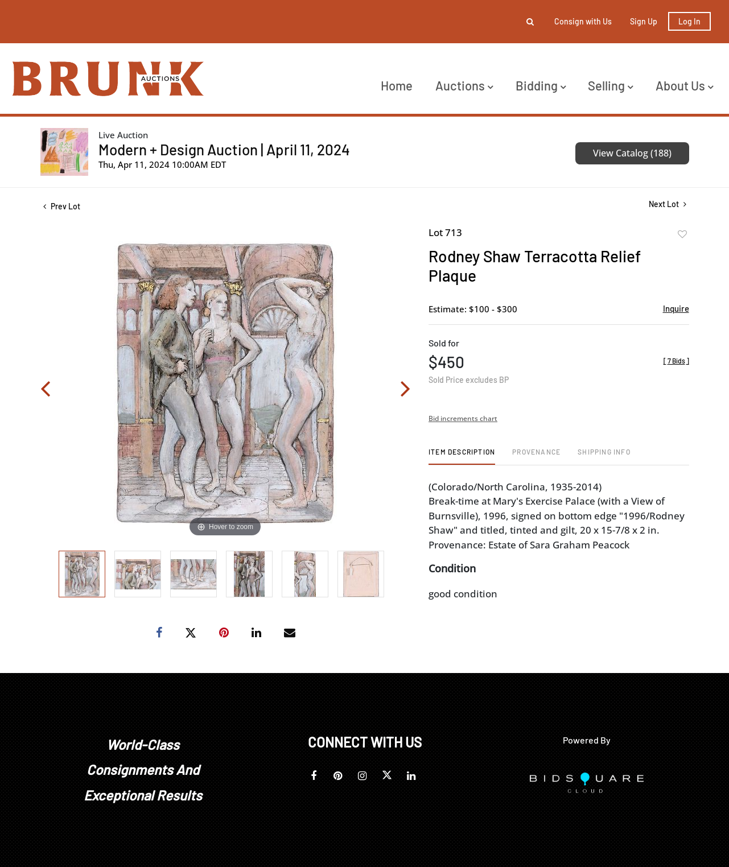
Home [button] (397, 85)
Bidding (541, 85)
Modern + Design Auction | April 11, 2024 (224, 149)
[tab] (462, 456)
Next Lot (667, 204)
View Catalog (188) (632, 153)
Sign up (643, 21)
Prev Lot (61, 206)
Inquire (676, 308)
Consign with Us (583, 21)
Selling (610, 85)
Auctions (464, 85)
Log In (689, 21)
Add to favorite (682, 234)
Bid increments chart (463, 418)
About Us (684, 85)
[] (676, 361)
